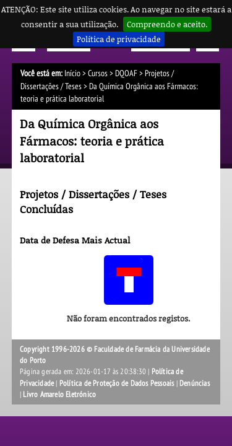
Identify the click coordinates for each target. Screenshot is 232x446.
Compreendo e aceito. (167, 24)
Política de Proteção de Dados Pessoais (116, 383)
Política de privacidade (119, 39)
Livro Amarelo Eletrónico (59, 395)
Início (72, 73)
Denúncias (194, 383)
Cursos (98, 73)
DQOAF (126, 73)
